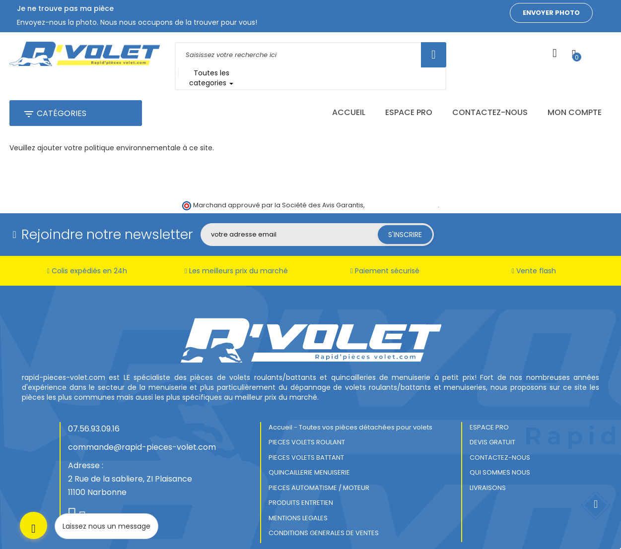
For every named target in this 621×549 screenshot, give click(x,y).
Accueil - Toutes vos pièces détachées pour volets (350, 410)
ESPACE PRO (489, 410)
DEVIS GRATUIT (492, 425)
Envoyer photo (551, 12)
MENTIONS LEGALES (298, 501)
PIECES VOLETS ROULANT (307, 425)
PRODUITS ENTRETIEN (301, 486)
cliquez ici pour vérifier (402, 188)
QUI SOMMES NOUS (500, 456)
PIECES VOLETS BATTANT (306, 440)
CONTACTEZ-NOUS (500, 440)
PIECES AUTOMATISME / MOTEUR (319, 471)
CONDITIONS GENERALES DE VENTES (324, 516)
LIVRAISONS (488, 471)
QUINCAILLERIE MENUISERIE (309, 456)
